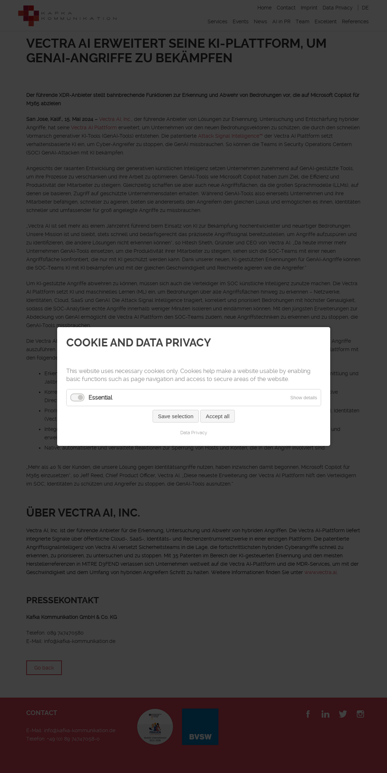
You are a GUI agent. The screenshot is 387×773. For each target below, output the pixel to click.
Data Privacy (193, 432)
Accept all (217, 416)
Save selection (175, 416)
